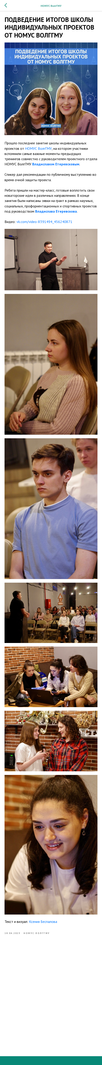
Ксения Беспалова (43, 921)
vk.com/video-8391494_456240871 (44, 221)
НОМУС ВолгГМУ (38, 148)
